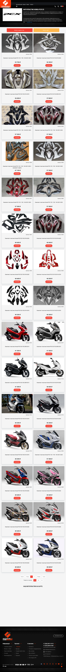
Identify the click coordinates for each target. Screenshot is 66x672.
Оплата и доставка (33, 655)
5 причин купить (8, 646)
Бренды (18, 648)
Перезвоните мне (58, 635)
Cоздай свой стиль (20, 651)
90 (41, 580)
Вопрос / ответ (7, 648)
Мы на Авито (32, 653)
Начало (22, 576)
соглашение (47, 654)
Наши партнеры (8, 651)
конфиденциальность (50, 649)
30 (34, 580)
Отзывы (6, 653)
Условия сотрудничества (35, 648)
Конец (44, 576)
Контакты (31, 646)
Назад (27, 576)
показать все (29, 22)
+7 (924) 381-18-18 (48, 643)
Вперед (38, 576)
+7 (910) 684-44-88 (48, 645)
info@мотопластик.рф (50, 647)
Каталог (18, 646)
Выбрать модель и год (19, 30)
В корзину (17, 65)
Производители (8, 655)
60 (38, 580)
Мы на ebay (31, 651)
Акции (17, 653)
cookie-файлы (48, 651)
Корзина (18, 655)
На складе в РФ (32, 657)
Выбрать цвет (46, 30)
